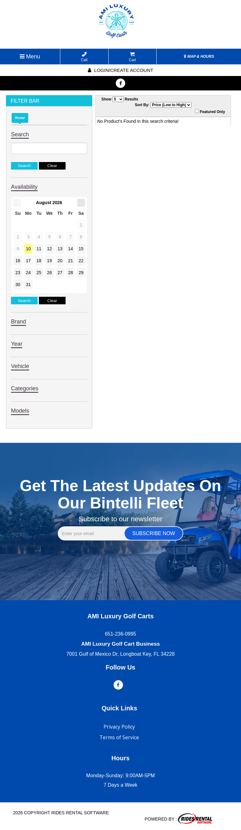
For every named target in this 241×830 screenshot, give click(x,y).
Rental (20, 118)
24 (28, 272)
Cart (132, 57)
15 (80, 248)
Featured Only (210, 111)
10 (28, 248)
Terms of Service (119, 737)
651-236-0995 (120, 634)
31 (28, 284)
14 (70, 248)
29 (80, 272)
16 (17, 260)
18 (38, 260)
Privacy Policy (119, 726)
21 (70, 260)
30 (17, 284)
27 (59, 272)
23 (17, 272)
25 (38, 272)
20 (59, 260)
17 (28, 260)
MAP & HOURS (199, 56)
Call (84, 57)
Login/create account (120, 70)
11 (38, 248)
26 (49, 272)
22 (80, 260)
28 (70, 272)
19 (49, 260)
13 (59, 248)
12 (49, 248)
